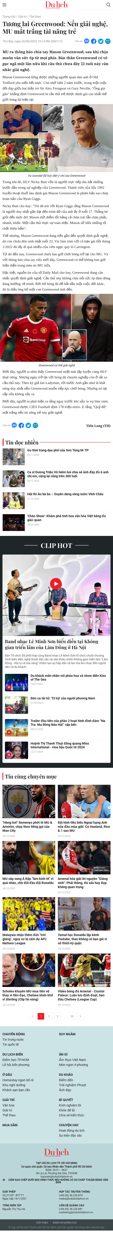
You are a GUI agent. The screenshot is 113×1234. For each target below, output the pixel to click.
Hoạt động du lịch (72, 1134)
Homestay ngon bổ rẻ (18, 1082)
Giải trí (22, 16)
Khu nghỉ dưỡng (13, 1087)
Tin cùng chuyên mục (31, 776)
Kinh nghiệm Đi (70, 1108)
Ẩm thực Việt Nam (72, 1061)
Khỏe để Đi (67, 1113)
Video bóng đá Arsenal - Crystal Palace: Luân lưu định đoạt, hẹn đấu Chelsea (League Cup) (81, 996)
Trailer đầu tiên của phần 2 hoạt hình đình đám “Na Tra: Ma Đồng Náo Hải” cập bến (68, 723)
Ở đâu (7, 1076)
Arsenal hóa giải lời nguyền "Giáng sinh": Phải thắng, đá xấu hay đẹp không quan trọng (83, 883)
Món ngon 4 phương (73, 1066)
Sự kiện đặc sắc (70, 1139)
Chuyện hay (69, 1128)
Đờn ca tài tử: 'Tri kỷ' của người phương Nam (63, 699)
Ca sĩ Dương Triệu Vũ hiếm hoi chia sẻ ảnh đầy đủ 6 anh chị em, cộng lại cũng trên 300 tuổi (68, 474)
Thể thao (35, 16)
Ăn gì (63, 1056)
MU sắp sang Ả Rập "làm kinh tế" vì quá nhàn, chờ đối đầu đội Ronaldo (28, 881)
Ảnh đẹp (65, 1092)
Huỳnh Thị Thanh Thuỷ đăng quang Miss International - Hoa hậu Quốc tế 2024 (60, 746)
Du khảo (66, 1076)
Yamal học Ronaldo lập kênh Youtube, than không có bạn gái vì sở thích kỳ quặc (82, 940)
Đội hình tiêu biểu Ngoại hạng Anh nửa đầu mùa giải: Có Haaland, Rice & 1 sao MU (84, 827)
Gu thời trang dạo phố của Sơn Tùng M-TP (58, 451)
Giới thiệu (42, 1226)
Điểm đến (66, 1082)
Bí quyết (66, 1102)
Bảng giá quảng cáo (65, 1226)
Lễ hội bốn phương (15, 1066)
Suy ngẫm (67, 1035)
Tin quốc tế (10, 1046)
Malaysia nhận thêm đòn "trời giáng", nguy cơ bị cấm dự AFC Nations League (24, 940)
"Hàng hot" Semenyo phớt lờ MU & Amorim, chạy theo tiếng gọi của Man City (27, 827)
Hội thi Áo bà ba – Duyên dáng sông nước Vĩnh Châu (65, 494)
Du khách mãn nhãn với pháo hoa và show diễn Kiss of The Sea (68, 678)
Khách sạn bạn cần (16, 1092)
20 (72, 1017)
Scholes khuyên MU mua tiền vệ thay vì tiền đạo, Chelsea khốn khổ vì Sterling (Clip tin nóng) (27, 996)
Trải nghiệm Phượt (72, 1087)
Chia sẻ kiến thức (71, 1118)
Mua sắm (10, 1128)
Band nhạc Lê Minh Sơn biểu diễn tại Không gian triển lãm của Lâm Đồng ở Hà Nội (51, 644)
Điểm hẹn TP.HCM (15, 1061)
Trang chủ (8, 16)
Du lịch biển (12, 1056)
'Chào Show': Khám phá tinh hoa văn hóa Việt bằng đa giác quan (66, 518)
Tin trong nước (13, 1041)
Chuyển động (13, 1035)
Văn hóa (8, 1108)
